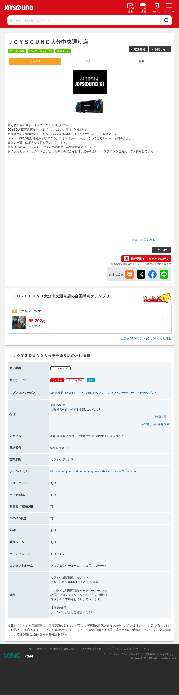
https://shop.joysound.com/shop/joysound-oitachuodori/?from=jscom (94, 471)
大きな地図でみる (143, 240)
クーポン (163, 250)
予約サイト (161, 49)
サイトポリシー (37, 648)
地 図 (141, 61)
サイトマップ (142, 648)
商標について (71, 648)
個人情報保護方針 (91, 648)
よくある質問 (124, 648)
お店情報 (35, 61)
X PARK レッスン (93, 392)
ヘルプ (109, 648)
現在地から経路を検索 (155, 424)
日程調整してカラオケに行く (150, 258)
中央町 (72, 409)
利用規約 (55, 648)
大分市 (63, 409)
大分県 (54, 409)
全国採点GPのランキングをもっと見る (146, 338)
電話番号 (139, 49)
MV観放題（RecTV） (64, 392)
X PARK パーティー (121, 392)
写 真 (88, 61)
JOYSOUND (18, 7)
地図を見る (162, 417)
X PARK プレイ (147, 392)
